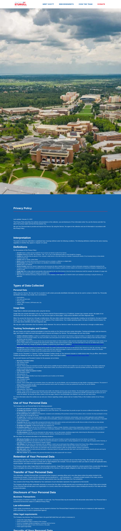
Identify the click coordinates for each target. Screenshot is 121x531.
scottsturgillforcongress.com (56, 273)
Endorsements (66, 4)
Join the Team (86, 4)
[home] (20, 4)
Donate (101, 4)
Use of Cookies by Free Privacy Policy (77, 355)
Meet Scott (48, 4)
